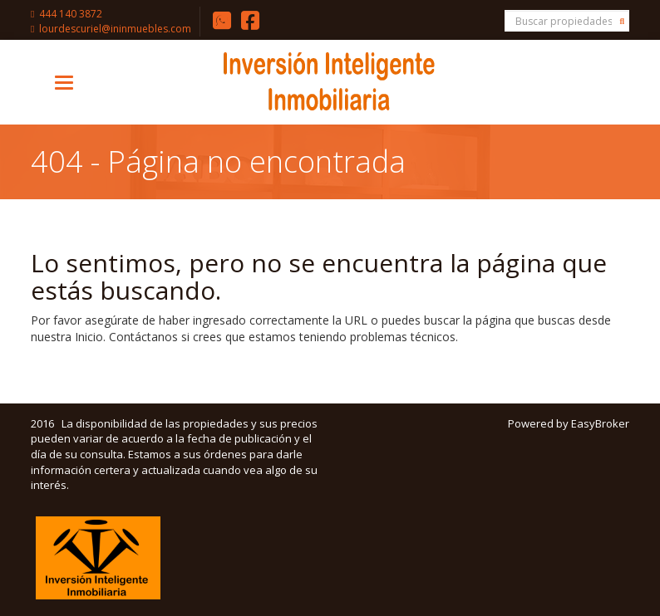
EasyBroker (600, 423)
